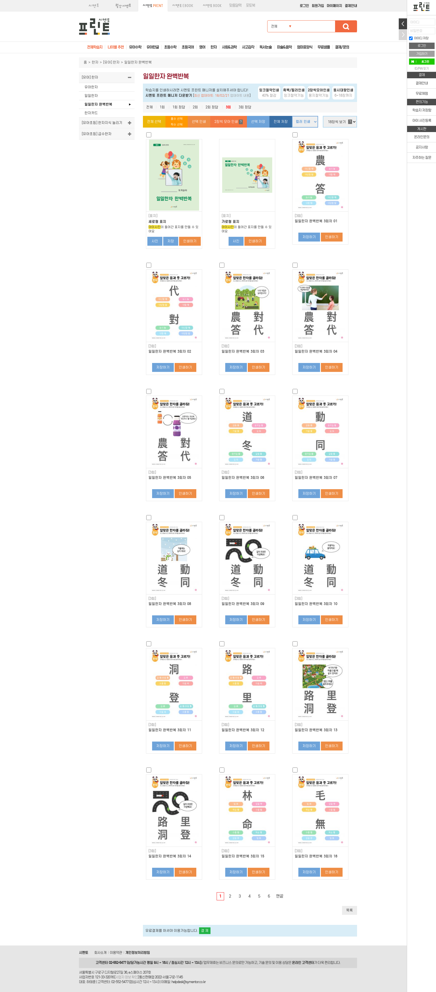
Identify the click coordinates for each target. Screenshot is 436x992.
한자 (95, 62)
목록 (349, 910)
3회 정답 (245, 107)
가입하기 (421, 54)
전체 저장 (281, 122)
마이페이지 (334, 6)
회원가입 (318, 6)
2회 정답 (211, 107)
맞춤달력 (235, 5)
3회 (228, 107)
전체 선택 (154, 122)
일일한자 (91, 96)
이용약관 (116, 952)
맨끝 (279, 896)
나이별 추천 (116, 47)
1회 (162, 107)
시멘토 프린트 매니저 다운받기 (168, 95)
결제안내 (351, 6)
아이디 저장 (418, 38)
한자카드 (91, 113)
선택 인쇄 (199, 122)
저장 (170, 241)
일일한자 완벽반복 (98, 104)
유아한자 (91, 87)
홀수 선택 (177, 119)
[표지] (152, 216)
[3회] (298, 216)
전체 (149, 107)
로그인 (304, 6)
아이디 (414, 22)
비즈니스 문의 (228, 963)
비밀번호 (416, 31)
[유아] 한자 (111, 62)
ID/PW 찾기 (422, 68)
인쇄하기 (190, 241)
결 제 (205, 930)
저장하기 (309, 237)
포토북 (250, 5)
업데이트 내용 (239, 96)
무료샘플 (324, 47)
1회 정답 (178, 107)
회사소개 (100, 952)
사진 (155, 241)
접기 (403, 34)
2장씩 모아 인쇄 (228, 122)
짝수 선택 (177, 124)
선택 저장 (258, 122)
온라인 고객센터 (303, 963)
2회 (195, 107)
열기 (403, 23)
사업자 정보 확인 (126, 977)
